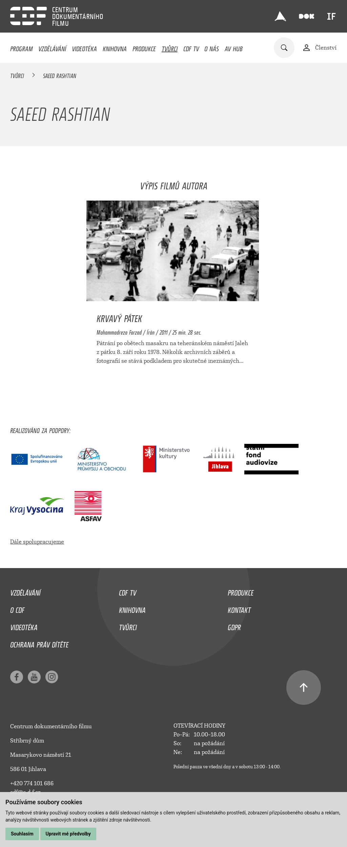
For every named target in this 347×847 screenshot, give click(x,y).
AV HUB (234, 47)
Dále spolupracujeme (37, 542)
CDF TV (191, 47)
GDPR (234, 626)
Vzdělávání (52, 47)
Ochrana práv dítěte (39, 643)
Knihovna (115, 47)
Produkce (144, 47)
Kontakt (239, 608)
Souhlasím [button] (22, 833)
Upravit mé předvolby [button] (68, 833)
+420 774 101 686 (32, 783)
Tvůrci (170, 47)
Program (21, 47)
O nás (211, 47)
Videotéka (84, 47)
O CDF (17, 608)
